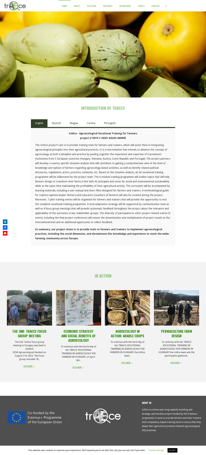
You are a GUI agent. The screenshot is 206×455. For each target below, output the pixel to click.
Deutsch (56, 123)
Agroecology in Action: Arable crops (127, 333)
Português (110, 123)
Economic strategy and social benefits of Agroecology (78, 336)
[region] (103, 54)
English (39, 123)
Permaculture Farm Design (176, 333)
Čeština (91, 123)
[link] (166, 5)
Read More (29, 366)
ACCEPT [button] (172, 450)
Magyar (74, 123)
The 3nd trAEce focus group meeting (29, 333)
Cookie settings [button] (156, 450)
